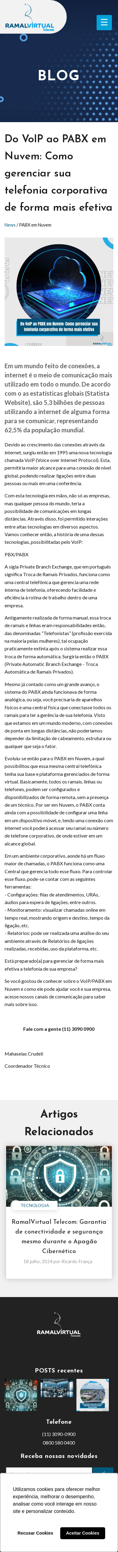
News (10, 224)
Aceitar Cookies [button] (82, 1533)
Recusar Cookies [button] (35, 1533)
